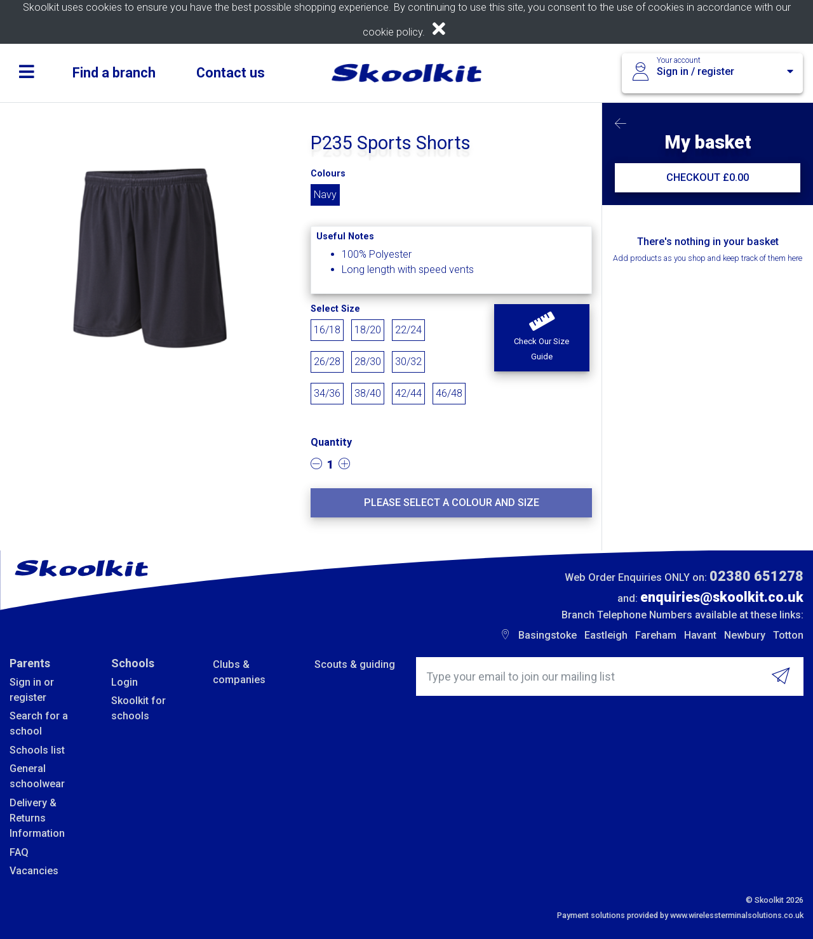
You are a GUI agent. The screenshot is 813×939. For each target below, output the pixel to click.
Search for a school (39, 723)
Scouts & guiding (354, 664)
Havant (700, 635)
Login (124, 682)
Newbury (744, 635)
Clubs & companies (239, 672)
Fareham (655, 635)
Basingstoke (547, 635)
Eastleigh (606, 635)
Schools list (37, 750)
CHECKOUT (707, 177)
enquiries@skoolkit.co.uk (721, 597)
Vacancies (34, 871)
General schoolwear (37, 776)
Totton (788, 635)
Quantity (331, 442)
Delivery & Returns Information (37, 818)
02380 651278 (756, 576)
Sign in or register (32, 689)
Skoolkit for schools (138, 708)
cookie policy (392, 32)
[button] (541, 337)
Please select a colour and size (451, 502)
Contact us (230, 73)
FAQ (19, 852)
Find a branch (114, 73)
